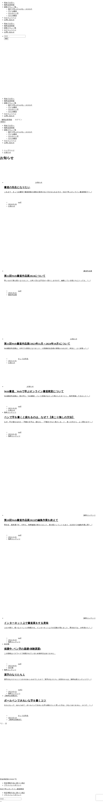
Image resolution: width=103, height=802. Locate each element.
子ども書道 (12, 11)
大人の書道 (12, 15)
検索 (6, 38)
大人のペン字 (13, 13)
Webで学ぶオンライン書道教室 (12, 789)
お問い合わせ (9, 20)
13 (6, 723)
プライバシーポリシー (12, 785)
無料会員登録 (9, 5)
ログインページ (10, 18)
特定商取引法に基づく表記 (14, 783)
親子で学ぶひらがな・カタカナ (20, 9)
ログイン (18, 119)
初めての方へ (9, 2)
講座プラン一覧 (10, 7)
